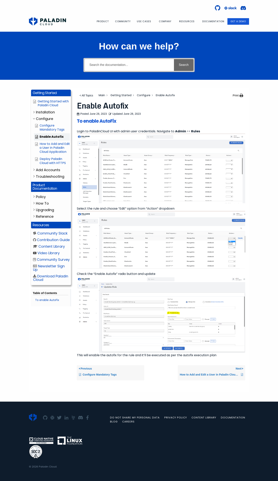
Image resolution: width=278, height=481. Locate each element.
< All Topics (86, 95)
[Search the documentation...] (129, 65)
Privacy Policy (175, 417)
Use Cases (144, 21)
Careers (128, 421)
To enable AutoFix (47, 300)
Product (103, 21)
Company (165, 21)
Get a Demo (238, 21)
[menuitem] (103, 21)
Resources (187, 21)
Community (123, 21)
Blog (114, 421)
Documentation (213, 21)
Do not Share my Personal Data (135, 417)
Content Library (204, 417)
